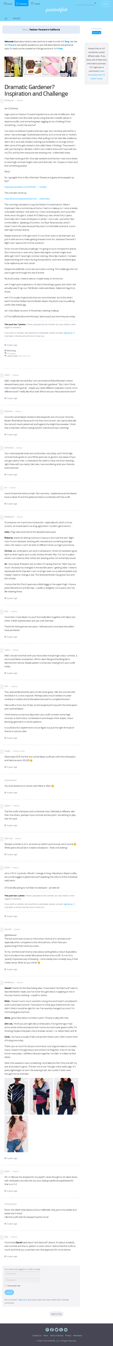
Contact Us (36, 1336)
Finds (60, 48)
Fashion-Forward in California (45, 29)
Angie (7, 751)
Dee (6, 686)
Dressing (97, 32)
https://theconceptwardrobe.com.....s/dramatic (27, 198)
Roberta (8, 411)
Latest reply (12, 356)
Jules (7, 375)
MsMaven (9, 100)
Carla (7, 867)
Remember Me (12, 1286)
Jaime (7, 805)
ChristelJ (8, 448)
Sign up (21, 1300)
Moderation (77, 1336)
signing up (68, 333)
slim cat (8, 838)
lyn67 (7, 1171)
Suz (6, 611)
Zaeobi (7, 929)
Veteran (20, 100)
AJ (5, 487)
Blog (67, 41)
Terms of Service (56, 1336)
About (45, 1336)
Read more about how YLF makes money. (96, 75)
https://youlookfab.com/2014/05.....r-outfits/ (25, 187)
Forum (11, 45)
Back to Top (56, 1314)
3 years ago (10, 345)
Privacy (68, 1336)
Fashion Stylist (19, 751)
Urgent (17, 18)
